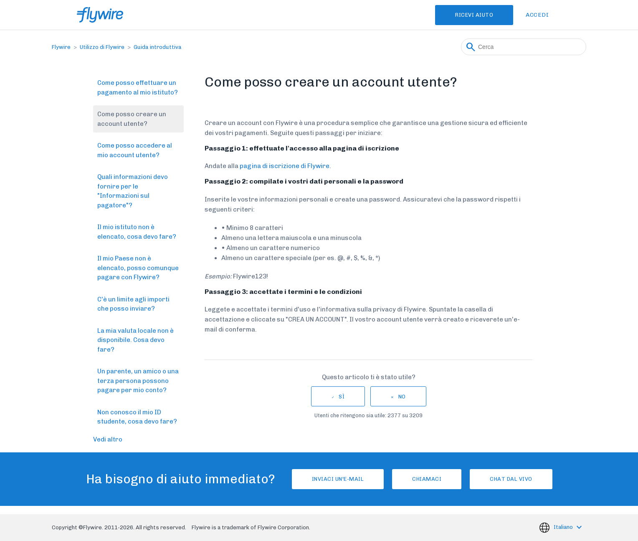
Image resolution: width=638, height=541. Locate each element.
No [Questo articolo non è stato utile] (402, 396)
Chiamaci (426, 479)
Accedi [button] (537, 14)
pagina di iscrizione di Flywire (284, 166)
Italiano (564, 527)
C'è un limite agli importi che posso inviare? (133, 304)
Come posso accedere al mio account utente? (134, 150)
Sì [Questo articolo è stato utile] (341, 396)
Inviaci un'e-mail (338, 479)
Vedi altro (107, 439)
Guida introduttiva (158, 47)
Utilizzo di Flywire (102, 47)
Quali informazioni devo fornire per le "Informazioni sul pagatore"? (132, 191)
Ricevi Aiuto (474, 15)
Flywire (61, 47)
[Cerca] (523, 46)
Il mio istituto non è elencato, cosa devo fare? (136, 231)
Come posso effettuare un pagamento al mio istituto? (137, 87)
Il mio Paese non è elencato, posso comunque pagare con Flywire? (138, 268)
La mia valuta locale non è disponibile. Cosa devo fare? (135, 340)
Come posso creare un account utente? (131, 119)
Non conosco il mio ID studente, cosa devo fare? (137, 417)
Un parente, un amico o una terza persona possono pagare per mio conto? (138, 380)
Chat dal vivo (511, 479)
